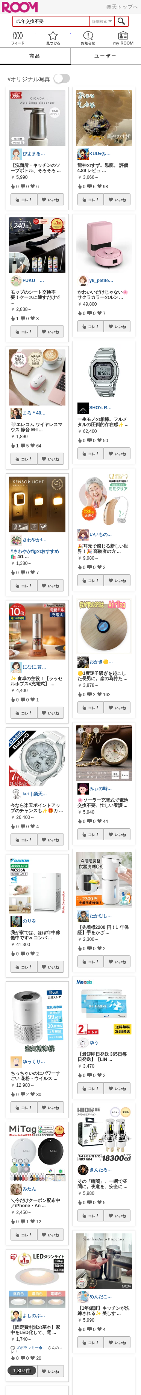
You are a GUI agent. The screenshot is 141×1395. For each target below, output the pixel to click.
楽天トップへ (122, 7)
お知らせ (88, 38)
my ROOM (123, 38)
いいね (53, 200)
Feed (17, 38)
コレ (26, 200)
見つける (53, 38)
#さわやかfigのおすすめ (35, 551)
